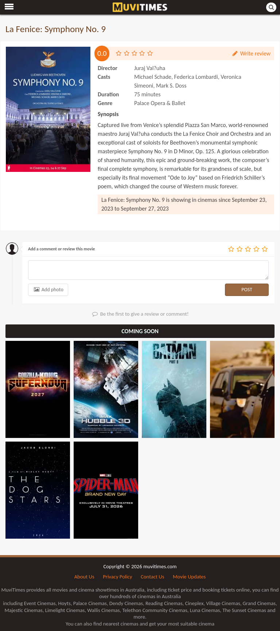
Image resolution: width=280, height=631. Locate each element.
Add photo (48, 289)
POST (246, 289)
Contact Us (152, 576)
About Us (84, 576)
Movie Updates (189, 576)
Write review (251, 53)
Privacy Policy (117, 576)
